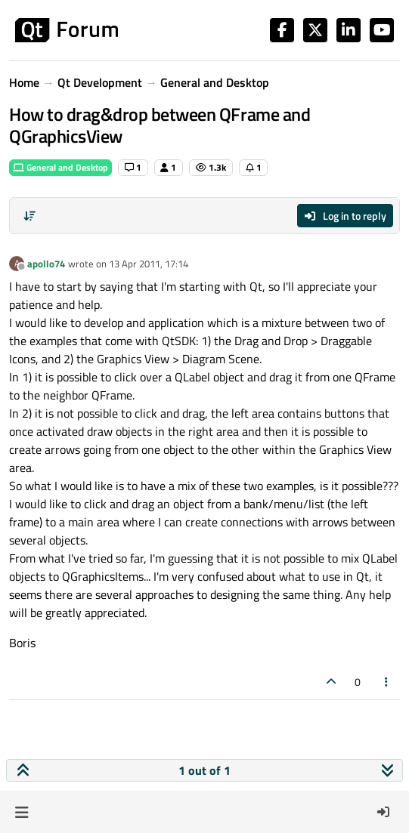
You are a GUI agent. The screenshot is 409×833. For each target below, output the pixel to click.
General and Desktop (60, 167)
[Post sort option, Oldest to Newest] (29, 216)
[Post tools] (387, 681)
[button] (21, 812)
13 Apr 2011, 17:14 (148, 263)
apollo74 (46, 263)
